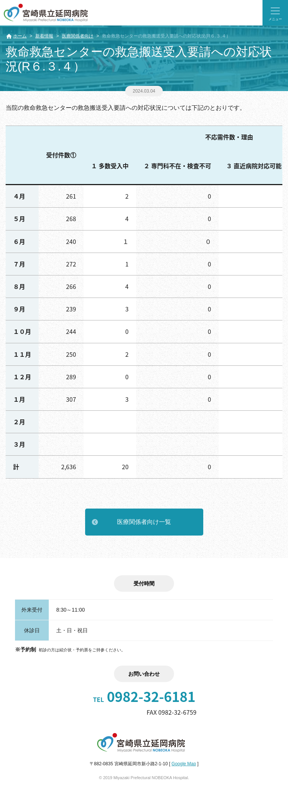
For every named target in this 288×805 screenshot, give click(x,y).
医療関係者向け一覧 (144, 522)
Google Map (183, 763)
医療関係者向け (77, 36)
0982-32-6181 (144, 696)
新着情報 (44, 36)
